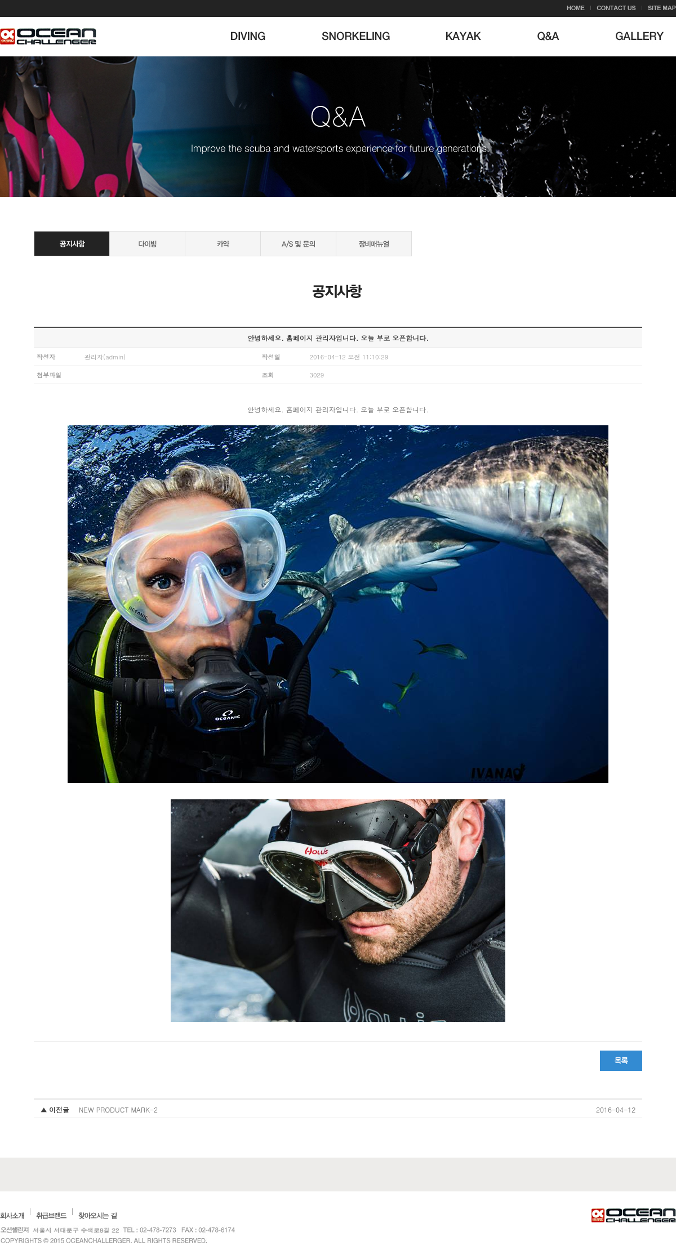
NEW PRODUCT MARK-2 (118, 1109)
